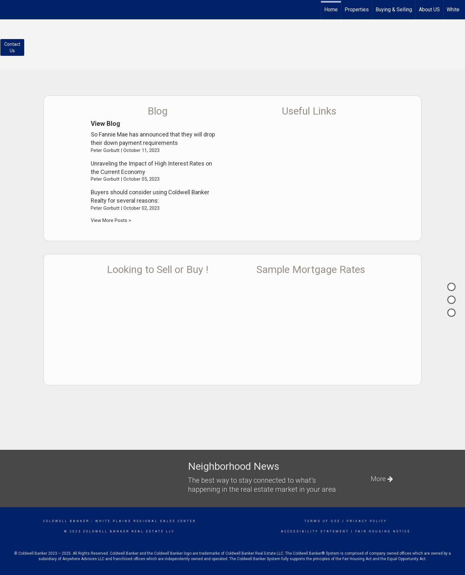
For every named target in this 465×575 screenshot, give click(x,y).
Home (331, 9)
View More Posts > (111, 220)
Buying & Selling (394, 9)
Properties (357, 9)
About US (429, 9)
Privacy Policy (366, 521)
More (382, 479)
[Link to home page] (8, 8)
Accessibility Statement (315, 531)
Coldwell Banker (66, 521)
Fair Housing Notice (382, 531)
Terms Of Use (322, 521)
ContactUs (12, 47)
